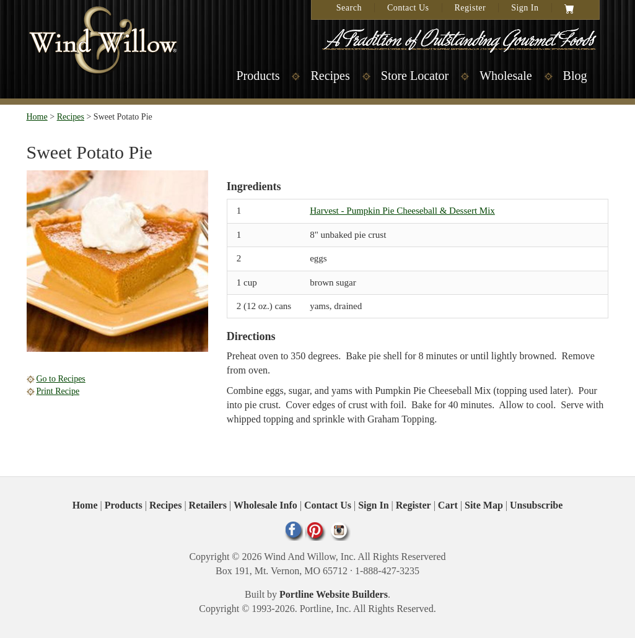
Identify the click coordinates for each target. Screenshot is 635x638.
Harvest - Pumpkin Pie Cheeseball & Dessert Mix (402, 211)
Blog (575, 75)
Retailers (208, 505)
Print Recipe (58, 391)
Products (257, 75)
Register (470, 7)
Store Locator (415, 75)
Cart (448, 505)
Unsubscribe (536, 505)
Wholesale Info (265, 505)
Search (349, 7)
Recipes (329, 75)
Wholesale (506, 75)
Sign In (524, 7)
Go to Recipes (61, 378)
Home (37, 116)
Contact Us (408, 7)
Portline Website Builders (333, 594)
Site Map (484, 505)
